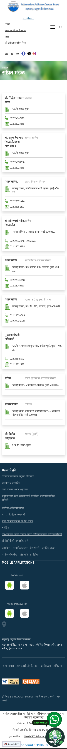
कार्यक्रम (6, 548)
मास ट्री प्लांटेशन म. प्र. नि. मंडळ (17, 521)
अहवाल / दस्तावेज (11, 483)
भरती (7, 24)
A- (6, 53)
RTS (7, 36)
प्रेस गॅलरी (34, 548)
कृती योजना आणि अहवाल (15, 489)
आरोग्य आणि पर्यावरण (13, 508)
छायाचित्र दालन (20, 548)
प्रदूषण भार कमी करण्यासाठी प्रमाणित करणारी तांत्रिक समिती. (28, 498)
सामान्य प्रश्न (8, 666)
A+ (17, 53)
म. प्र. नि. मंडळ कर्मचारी (13, 514)
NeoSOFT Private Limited (39, 736)
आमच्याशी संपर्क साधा (15, 30)
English (28, 18)
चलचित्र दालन (48, 548)
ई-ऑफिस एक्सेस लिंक (15, 43)
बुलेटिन (5, 527)
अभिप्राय (57, 666)
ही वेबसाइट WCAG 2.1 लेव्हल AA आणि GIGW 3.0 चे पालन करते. (31, 698)
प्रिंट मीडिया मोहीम (29, 554)
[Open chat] (55, 737)
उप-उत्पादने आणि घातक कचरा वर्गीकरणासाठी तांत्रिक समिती (32, 534)
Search (60, 27)
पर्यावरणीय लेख (9, 554)
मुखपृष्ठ (5, 67)
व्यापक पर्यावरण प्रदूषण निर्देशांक (18, 476)
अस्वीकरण (46, 666)
